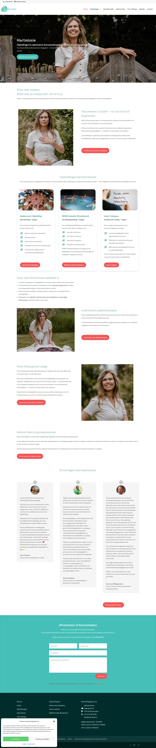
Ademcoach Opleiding (30, 265)
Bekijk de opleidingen (27, 57)
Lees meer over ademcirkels (30, 456)
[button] (54, 721)
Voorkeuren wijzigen (42, 739)
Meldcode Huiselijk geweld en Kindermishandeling (91, 739)
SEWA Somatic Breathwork (74, 265)
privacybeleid (98, 684)
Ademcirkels (120, 9)
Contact (150, 9)
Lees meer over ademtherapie (95, 337)
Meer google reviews (113, 605)
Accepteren (16, 739)
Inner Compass (111, 265)
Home (85, 9)
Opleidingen (94, 9)
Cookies (24, 744)
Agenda (142, 9)
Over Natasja (132, 9)
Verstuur (101, 676)
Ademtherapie (108, 9)
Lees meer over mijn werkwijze (31, 402)
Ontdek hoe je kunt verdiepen (95, 150)
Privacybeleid (31, 744)
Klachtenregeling (59, 739)
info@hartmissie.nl (90, 717)
